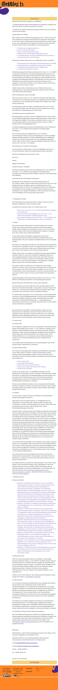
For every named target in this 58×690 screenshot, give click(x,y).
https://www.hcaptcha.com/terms (21, 472)
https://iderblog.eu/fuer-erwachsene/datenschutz (25, 622)
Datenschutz (29, 671)
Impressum (33, 26)
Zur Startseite (34, 662)
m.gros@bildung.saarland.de (32, 577)
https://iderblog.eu (35, 37)
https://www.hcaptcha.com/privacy (36, 470)
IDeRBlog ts (13, 4)
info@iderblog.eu (27, 110)
